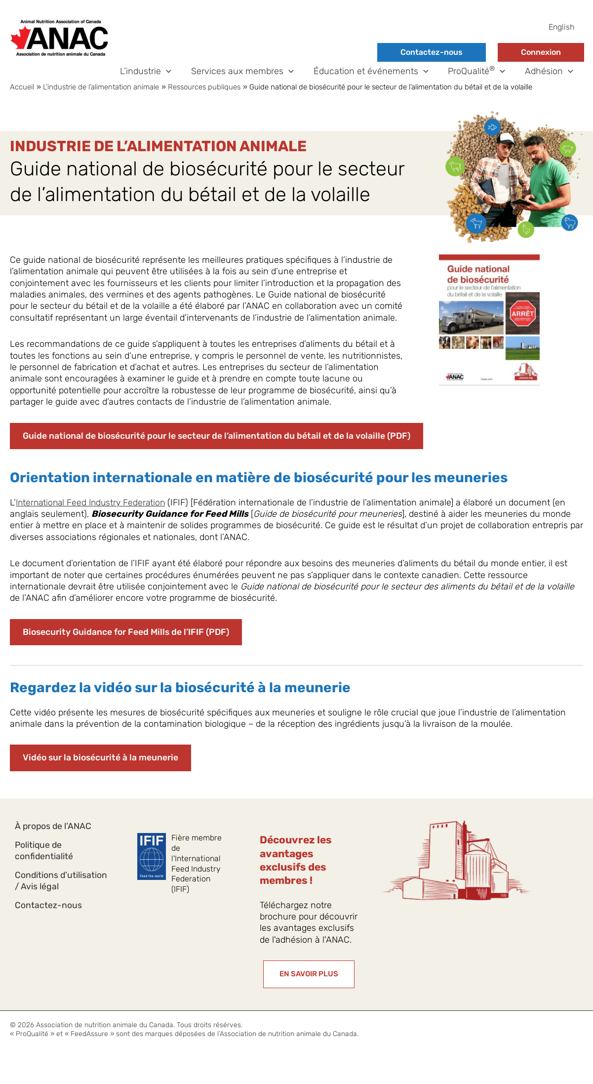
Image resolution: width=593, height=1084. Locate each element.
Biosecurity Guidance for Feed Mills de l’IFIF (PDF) (129, 646)
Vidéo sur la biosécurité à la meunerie (102, 772)
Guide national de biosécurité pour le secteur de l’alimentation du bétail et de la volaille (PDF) (220, 449)
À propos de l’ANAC (54, 840)
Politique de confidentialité (44, 867)
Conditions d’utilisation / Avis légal (61, 900)
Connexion (541, 52)
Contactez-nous (431, 52)
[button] (175, 78)
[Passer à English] (561, 27)
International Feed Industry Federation (93, 515)
